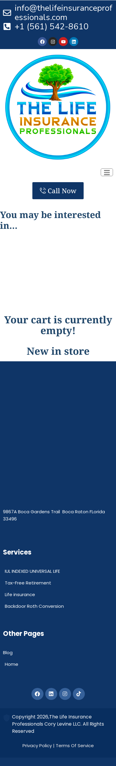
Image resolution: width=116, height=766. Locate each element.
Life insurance (20, 594)
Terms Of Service (75, 745)
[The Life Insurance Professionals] (58, 455)
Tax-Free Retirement (28, 583)
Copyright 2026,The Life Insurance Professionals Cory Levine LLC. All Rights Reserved (58, 724)
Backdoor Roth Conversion (34, 606)
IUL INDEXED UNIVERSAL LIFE (32, 571)
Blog (8, 652)
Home (11, 664)
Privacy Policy (37, 745)
